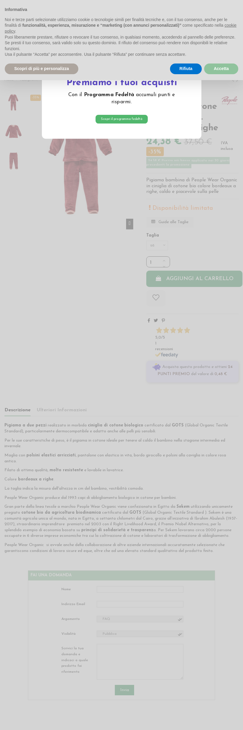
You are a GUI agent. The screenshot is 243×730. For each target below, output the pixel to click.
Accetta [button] (221, 68)
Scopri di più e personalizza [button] (41, 68)
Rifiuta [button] (186, 68)
